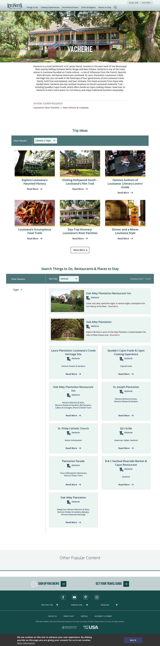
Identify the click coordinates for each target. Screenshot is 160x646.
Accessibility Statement (103, 616)
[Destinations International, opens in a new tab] (69, 628)
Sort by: (53, 278)
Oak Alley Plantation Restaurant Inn (108, 293)
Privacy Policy (69, 616)
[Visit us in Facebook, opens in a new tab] (63, 597)
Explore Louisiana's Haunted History (35, 181)
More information (26, 643)
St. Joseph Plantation (126, 387)
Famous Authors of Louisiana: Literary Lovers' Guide (125, 183)
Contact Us (52, 616)
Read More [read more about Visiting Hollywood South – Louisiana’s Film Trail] (78, 189)
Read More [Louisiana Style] (123, 238)
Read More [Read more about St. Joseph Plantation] (124, 415)
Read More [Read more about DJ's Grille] (124, 448)
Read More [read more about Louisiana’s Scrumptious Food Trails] (32, 238)
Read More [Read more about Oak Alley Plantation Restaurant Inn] (71, 415)
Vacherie (95, 297)
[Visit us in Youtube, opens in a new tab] (74, 597)
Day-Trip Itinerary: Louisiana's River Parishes (80, 231)
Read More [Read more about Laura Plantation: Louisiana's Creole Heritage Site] (71, 374)
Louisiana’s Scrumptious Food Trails (34, 231)
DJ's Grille (126, 428)
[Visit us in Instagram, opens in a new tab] (97, 597)
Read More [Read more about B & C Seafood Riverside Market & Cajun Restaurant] (124, 484)
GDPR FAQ (84, 616)
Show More (79, 250)
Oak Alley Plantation (99, 322)
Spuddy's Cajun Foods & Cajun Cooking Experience (126, 352)
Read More (113, 306)
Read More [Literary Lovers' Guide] (123, 192)
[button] (50, 605)
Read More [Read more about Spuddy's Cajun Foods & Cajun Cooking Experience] (124, 374)
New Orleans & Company (76, 107)
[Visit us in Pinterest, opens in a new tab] (85, 597)
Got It (133, 640)
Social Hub (133, 3)
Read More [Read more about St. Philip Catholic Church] (71, 448)
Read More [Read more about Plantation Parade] (71, 484)
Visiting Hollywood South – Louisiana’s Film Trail (80, 181)
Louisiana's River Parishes (46, 107)
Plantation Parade (73, 461)
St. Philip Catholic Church (73, 428)
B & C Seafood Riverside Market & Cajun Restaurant (126, 462)
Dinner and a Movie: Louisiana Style (125, 231)
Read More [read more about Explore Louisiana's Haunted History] (32, 189)
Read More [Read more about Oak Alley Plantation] (71, 522)
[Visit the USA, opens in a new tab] (90, 628)
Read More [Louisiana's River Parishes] (78, 238)
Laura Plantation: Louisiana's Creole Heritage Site (73, 352)
